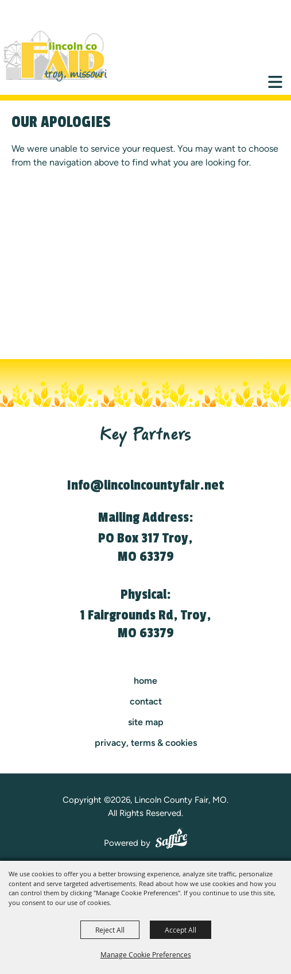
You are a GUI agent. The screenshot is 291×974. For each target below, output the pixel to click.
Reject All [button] (110, 929)
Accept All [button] (180, 929)
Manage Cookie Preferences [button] (145, 954)
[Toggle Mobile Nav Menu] (275, 82)
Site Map (146, 722)
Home (145, 680)
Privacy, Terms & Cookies (146, 742)
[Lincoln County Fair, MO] (63, 56)
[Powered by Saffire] (171, 840)
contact (146, 701)
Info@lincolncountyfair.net (145, 485)
